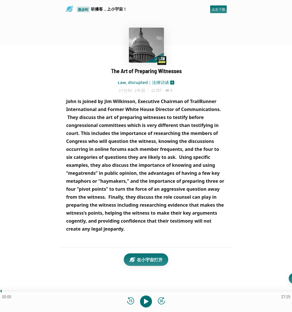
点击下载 (218, 9)
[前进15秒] (161, 301)
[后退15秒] (130, 301)
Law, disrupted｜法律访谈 (143, 82)
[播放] (146, 301)
